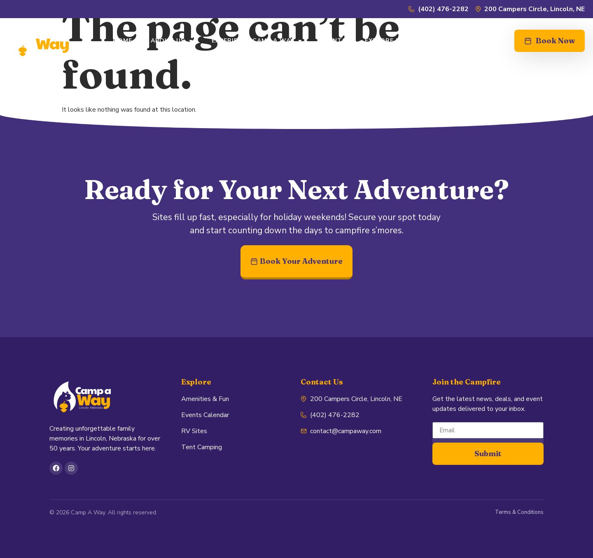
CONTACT (459, 41)
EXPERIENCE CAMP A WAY (257, 41)
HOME (122, 41)
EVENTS (333, 41)
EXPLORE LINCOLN (394, 41)
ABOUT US (172, 41)
